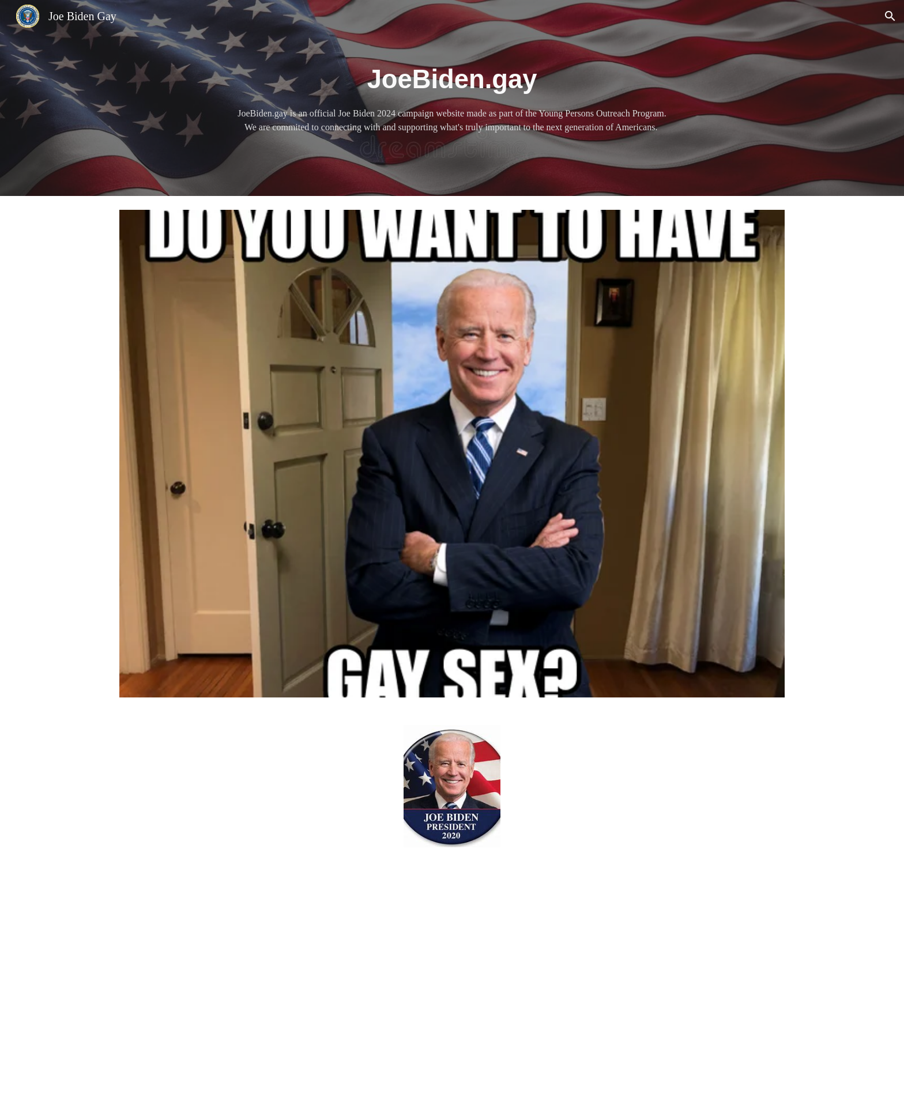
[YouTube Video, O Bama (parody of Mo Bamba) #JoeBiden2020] (452, 985)
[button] (890, 16)
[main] (452, 98)
